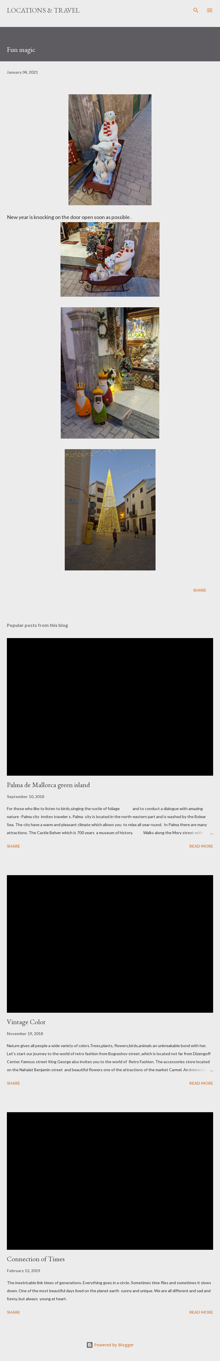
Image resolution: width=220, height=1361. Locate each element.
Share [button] (199, 590)
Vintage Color (26, 1021)
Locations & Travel (43, 10)
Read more (201, 846)
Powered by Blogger (110, 1345)
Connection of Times (36, 1258)
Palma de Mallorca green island (48, 784)
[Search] (195, 10)
